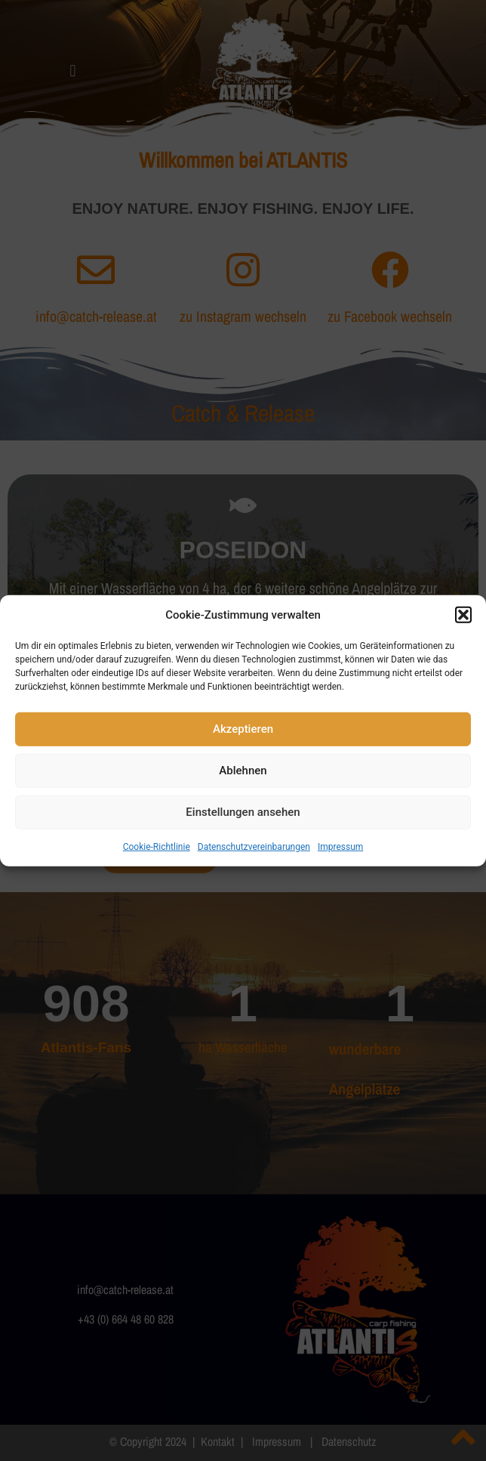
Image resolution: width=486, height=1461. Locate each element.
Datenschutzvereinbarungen (254, 846)
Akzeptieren (243, 729)
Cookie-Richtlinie (156, 846)
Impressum (340, 846)
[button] (463, 614)
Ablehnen (242, 770)
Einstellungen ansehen (243, 812)
